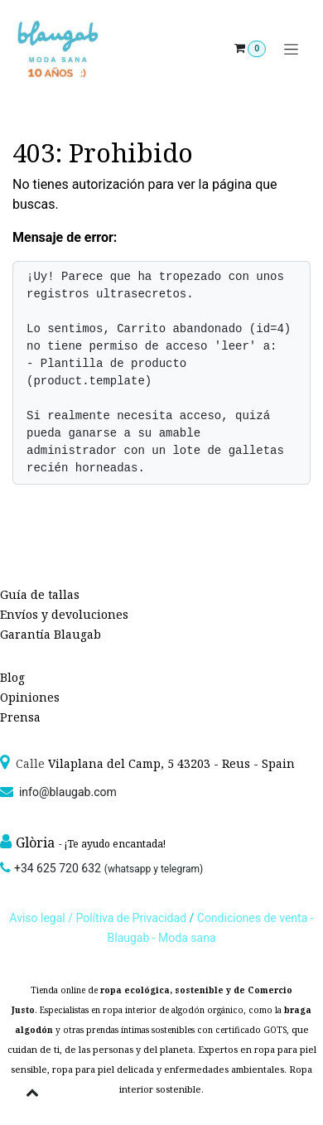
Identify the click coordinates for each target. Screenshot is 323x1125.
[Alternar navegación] (291, 49)
